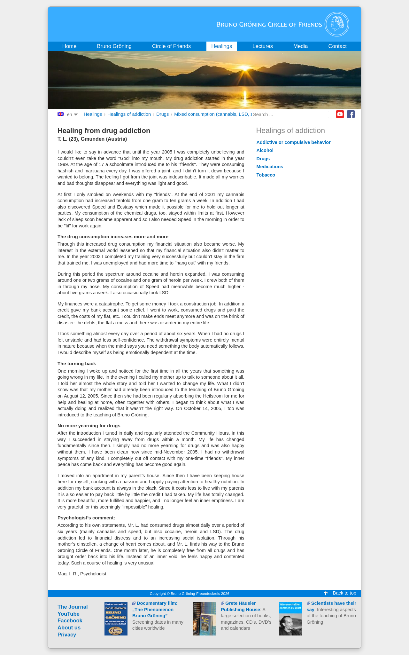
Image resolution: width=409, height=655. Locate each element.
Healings (93, 114)
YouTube (69, 614)
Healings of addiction (129, 114)
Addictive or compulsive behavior (294, 142)
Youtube (340, 114)
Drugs (162, 114)
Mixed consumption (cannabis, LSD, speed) (219, 114)
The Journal (73, 607)
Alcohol (265, 150)
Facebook (351, 114)
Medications (270, 166)
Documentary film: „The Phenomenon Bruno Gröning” (154, 609)
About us (69, 628)
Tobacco (266, 175)
